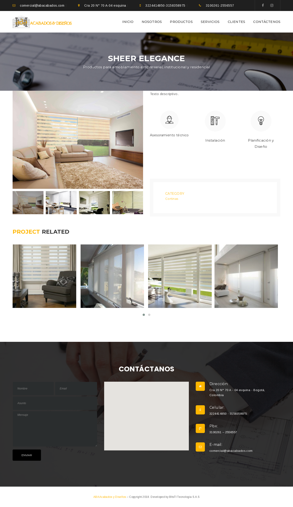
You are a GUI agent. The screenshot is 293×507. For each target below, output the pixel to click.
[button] (146, 411)
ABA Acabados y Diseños (110, 496)
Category (174, 193)
